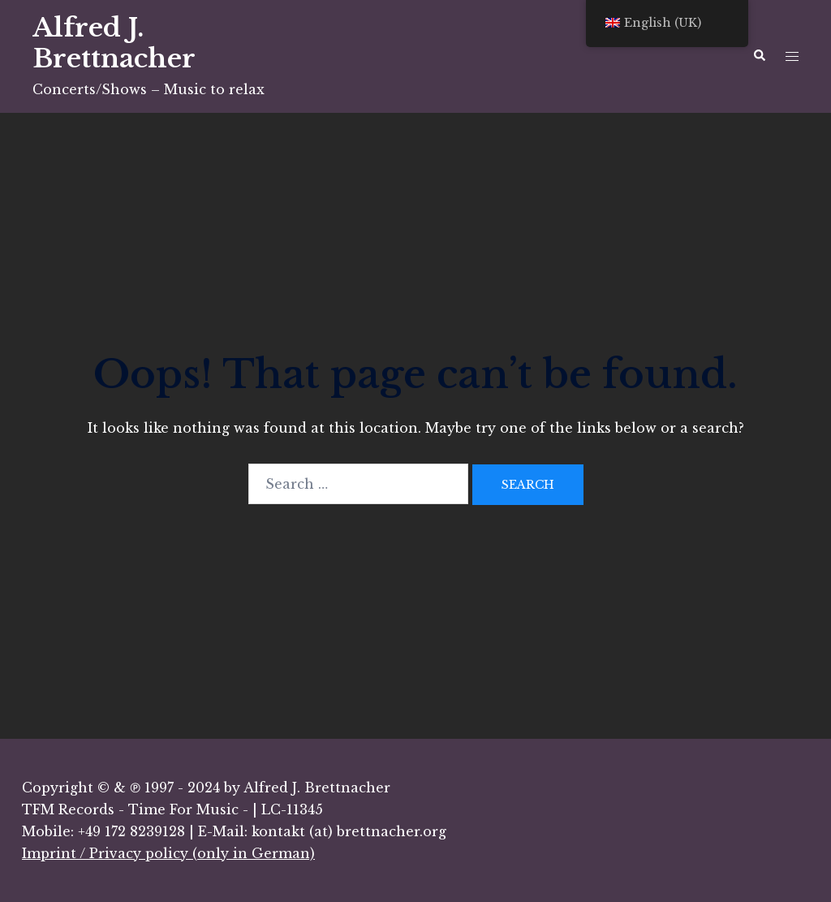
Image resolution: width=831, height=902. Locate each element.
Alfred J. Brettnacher (114, 43)
